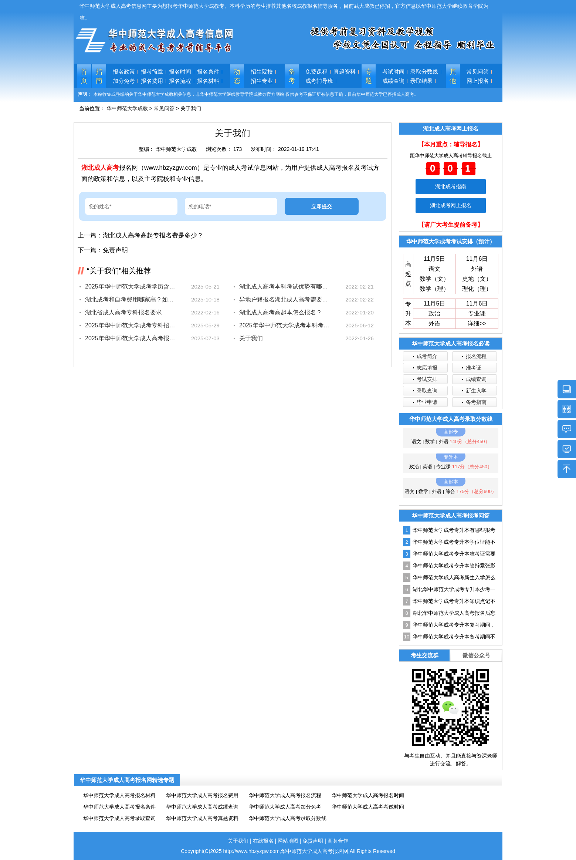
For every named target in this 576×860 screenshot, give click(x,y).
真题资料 (344, 71)
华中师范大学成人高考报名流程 (285, 795)
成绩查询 (393, 81)
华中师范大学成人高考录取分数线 (287, 818)
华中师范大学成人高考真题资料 (202, 818)
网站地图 (288, 841)
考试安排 (427, 379)
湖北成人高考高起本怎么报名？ (280, 312)
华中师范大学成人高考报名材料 (119, 795)
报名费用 (152, 81)
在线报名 (263, 841)
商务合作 (338, 841)
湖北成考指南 (450, 186)
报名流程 (180, 81)
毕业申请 (427, 402)
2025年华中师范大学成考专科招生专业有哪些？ (130, 325)
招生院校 (262, 71)
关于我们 (251, 338)
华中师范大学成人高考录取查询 (119, 818)
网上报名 (478, 81)
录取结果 (421, 81)
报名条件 (208, 71)
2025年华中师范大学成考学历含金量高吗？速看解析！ (130, 286)
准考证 (473, 368)
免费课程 (316, 71)
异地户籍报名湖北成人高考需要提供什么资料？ (284, 299)
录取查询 (427, 391)
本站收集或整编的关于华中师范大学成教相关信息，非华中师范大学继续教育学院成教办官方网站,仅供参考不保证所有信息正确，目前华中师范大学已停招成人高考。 (256, 94)
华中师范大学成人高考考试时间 (368, 807)
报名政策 (124, 71)
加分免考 (124, 81)
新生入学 (476, 391)
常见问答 (478, 71)
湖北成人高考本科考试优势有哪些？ (284, 286)
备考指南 (476, 402)
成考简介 (427, 356)
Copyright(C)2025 (202, 851)
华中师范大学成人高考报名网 (314, 851)
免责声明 (115, 250)
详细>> (477, 323)
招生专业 (262, 81)
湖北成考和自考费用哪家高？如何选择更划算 (130, 299)
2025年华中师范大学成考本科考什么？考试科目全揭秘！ (284, 325)
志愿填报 (427, 368)
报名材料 (208, 81)
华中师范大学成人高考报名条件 (119, 807)
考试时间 (393, 71)
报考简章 (152, 71)
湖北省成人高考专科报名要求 (123, 312)
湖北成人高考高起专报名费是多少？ (153, 235)
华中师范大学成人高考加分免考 (285, 807)
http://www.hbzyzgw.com (251, 851)
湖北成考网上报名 (450, 205)
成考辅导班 (319, 81)
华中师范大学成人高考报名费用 (202, 795)
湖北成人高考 (100, 167)
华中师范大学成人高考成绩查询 (202, 807)
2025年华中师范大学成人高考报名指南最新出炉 (130, 338)
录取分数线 (424, 71)
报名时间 (180, 71)
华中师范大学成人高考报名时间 (368, 795)
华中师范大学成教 (127, 108)
